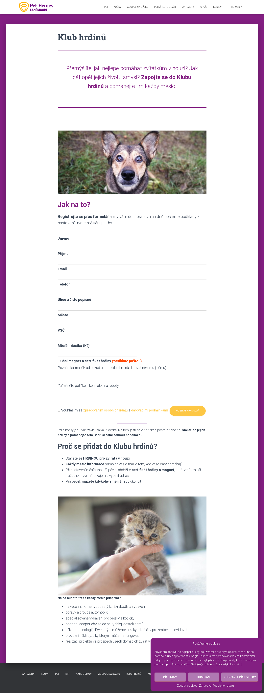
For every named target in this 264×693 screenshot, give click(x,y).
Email (62, 269)
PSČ (61, 330)
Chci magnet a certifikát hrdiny (100, 361)
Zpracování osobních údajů (216, 685)
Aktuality (188, 7)
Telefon (64, 284)
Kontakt (218, 7)
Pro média (236, 7)
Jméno (63, 238)
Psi (106, 7)
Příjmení (64, 254)
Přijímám (170, 677)
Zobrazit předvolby (240, 677)
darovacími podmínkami (151, 407)
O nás (203, 7)
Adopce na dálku (137, 7)
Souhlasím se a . (115, 407)
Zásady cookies (187, 685)
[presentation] (88, 396)
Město (63, 315)
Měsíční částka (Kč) (74, 346)
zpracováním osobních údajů (106, 407)
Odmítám (203, 677)
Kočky (117, 7)
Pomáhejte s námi (165, 7)
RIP (67, 674)
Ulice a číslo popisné (74, 299)
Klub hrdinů (134, 674)
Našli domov (84, 674)
